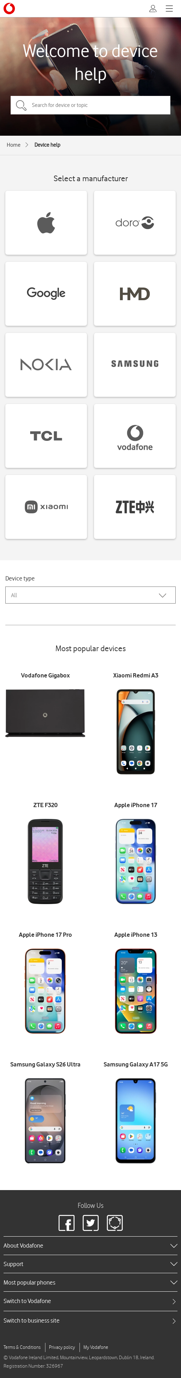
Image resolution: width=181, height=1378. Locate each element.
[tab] (90, 1301)
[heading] (90, 1245)
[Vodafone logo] (9, 8)
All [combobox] (14, 595)
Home (14, 145)
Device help (47, 145)
